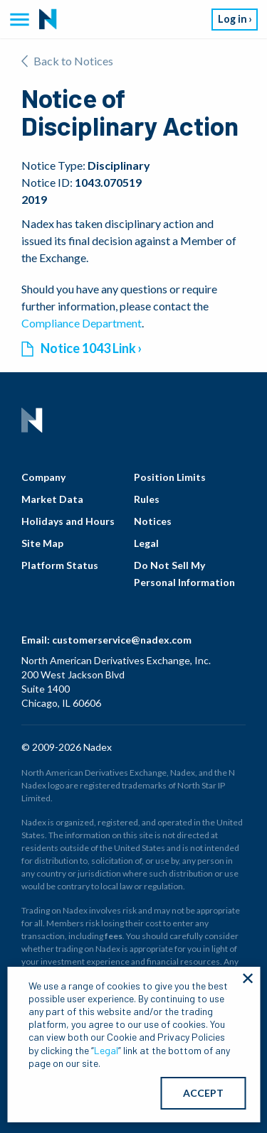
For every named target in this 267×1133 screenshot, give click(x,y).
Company (43, 477)
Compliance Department (81, 323)
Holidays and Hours (68, 521)
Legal (146, 543)
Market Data (52, 499)
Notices (153, 521)
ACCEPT (203, 1093)
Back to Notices (67, 60)
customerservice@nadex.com (122, 640)
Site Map (42, 543)
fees (113, 936)
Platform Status (59, 565)
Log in (232, 19)
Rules (146, 499)
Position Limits (170, 477)
